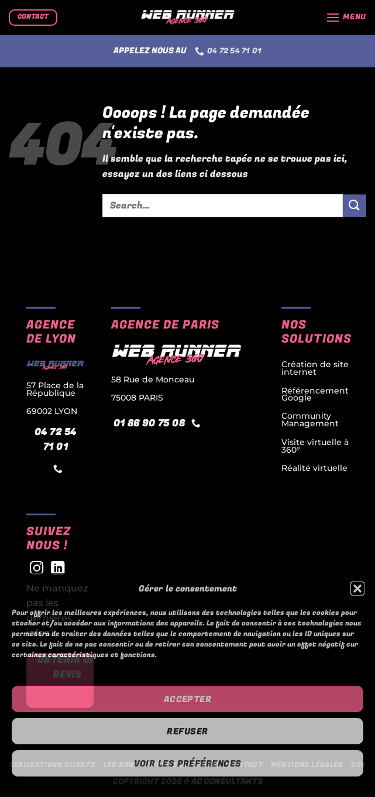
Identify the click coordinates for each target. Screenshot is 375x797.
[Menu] (346, 17)
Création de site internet (315, 368)
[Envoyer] (354, 205)
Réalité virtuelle (314, 468)
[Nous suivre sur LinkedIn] (58, 569)
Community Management (310, 420)
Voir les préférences (188, 763)
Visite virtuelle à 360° (315, 445)
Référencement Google (315, 394)
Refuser (187, 731)
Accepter (188, 699)
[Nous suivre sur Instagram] (37, 569)
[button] (357, 588)
